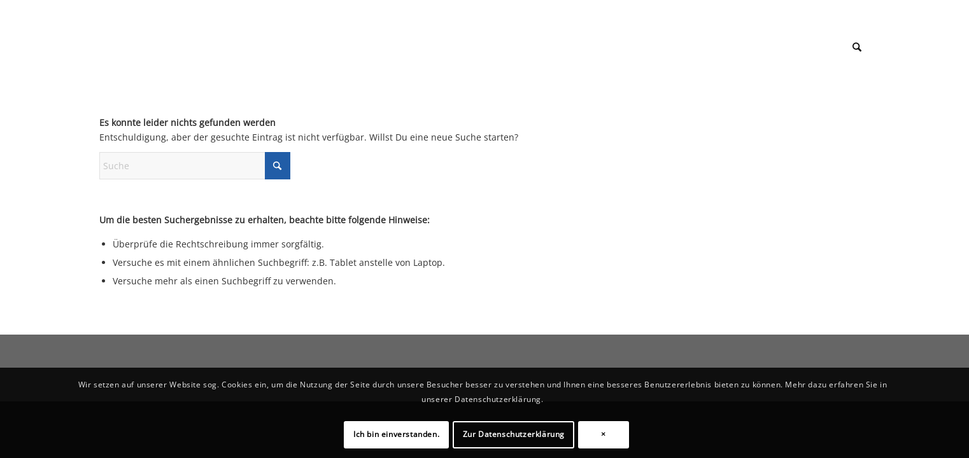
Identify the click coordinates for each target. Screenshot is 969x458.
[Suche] (857, 47)
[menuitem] (857, 47)
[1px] (99, 34)
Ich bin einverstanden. (396, 434)
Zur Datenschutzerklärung (514, 434)
